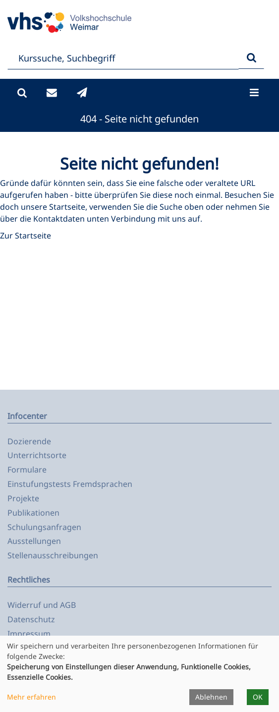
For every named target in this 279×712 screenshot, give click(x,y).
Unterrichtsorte (36, 455)
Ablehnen (211, 697)
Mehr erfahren (31, 697)
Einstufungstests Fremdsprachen (69, 483)
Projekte (23, 498)
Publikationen (33, 512)
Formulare (27, 469)
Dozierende (29, 441)
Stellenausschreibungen (52, 555)
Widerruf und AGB (41, 604)
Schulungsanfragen (44, 527)
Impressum (29, 633)
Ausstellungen (34, 540)
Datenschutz (31, 619)
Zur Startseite (25, 235)
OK (258, 697)
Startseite (67, 206)
